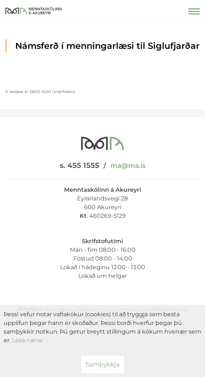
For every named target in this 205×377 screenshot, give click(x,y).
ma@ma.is (128, 166)
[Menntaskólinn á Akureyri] (33, 9)
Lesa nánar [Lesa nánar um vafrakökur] (27, 340)
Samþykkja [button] (102, 364)
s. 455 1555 (79, 165)
